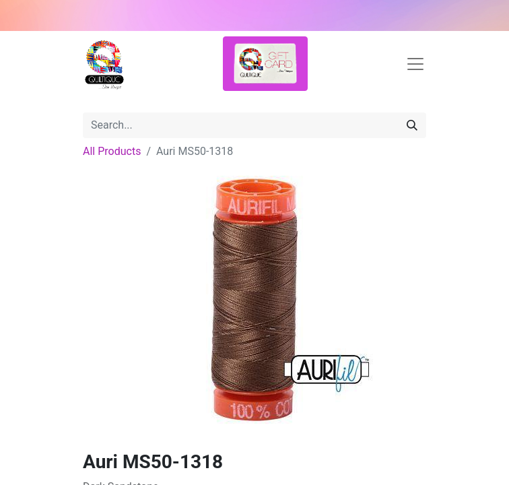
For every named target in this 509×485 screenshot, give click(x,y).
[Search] (412, 125)
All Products (112, 151)
